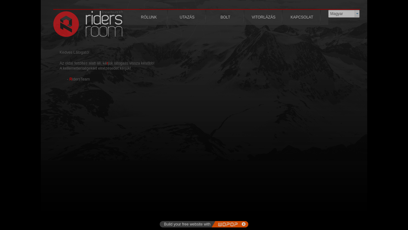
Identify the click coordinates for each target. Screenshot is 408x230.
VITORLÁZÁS (263, 17)
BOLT (225, 17)
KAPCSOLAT (301, 17)
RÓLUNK (149, 17)
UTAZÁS (187, 17)
